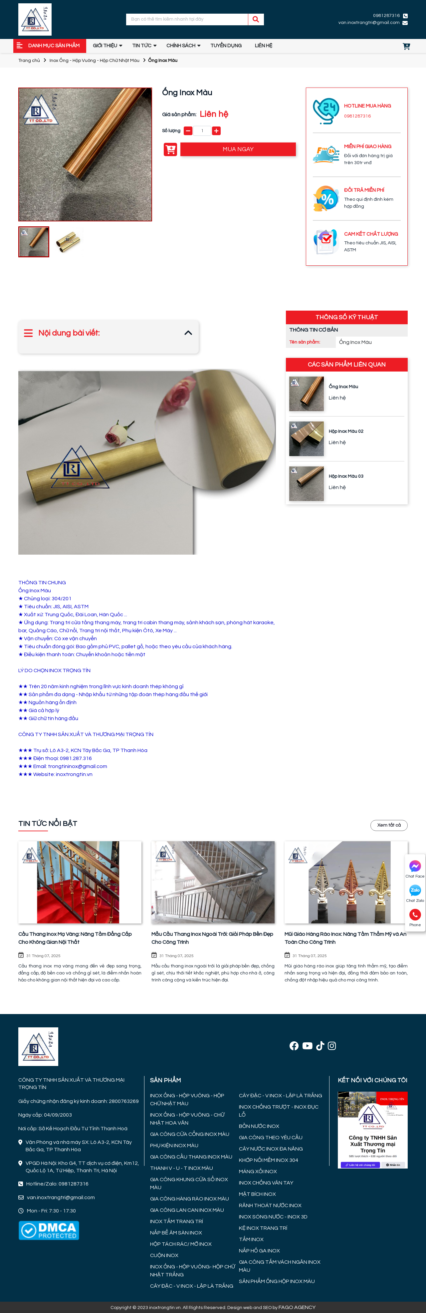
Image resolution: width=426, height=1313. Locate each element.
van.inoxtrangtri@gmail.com (369, 22)
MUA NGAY (238, 149)
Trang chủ (29, 60)
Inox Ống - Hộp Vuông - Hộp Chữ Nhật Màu (94, 60)
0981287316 (386, 15)
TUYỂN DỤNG (226, 45)
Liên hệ (263, 45)
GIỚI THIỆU (105, 45)
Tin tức (141, 45)
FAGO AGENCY (297, 1307)
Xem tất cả (389, 825)
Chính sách (180, 45)
